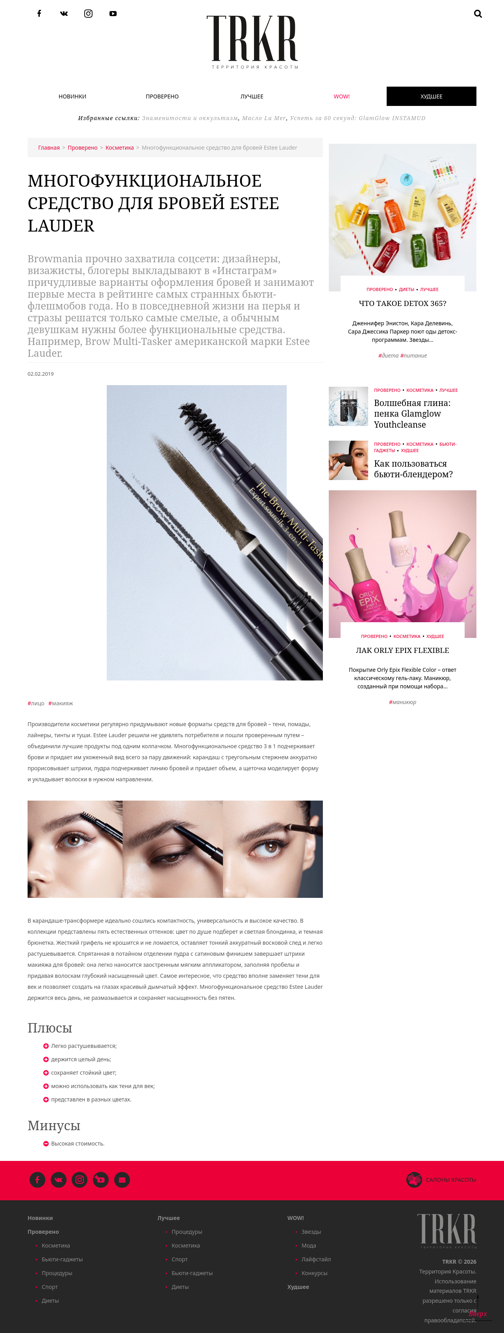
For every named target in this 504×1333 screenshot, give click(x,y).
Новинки (72, 96)
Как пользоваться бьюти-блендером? (413, 469)
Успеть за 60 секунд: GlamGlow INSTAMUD (358, 118)
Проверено (162, 96)
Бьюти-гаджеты (62, 1259)
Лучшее (252, 96)
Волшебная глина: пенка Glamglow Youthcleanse (412, 413)
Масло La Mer (264, 118)
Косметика (420, 390)
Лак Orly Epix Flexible (402, 650)
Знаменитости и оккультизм (190, 118)
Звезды (311, 1231)
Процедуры (57, 1273)
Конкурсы (315, 1273)
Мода (309, 1245)
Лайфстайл (316, 1259)
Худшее (432, 96)
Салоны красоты (451, 1179)
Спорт (50, 1286)
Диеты (406, 290)
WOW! (342, 96)
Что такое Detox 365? (402, 303)
